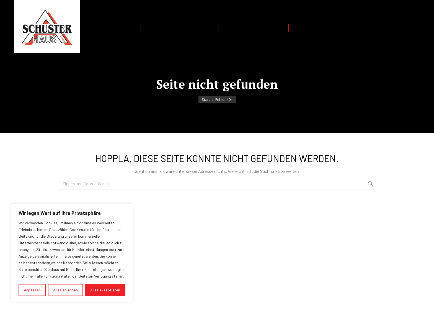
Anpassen (32, 290)
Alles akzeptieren (105, 290)
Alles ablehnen (65, 290)
